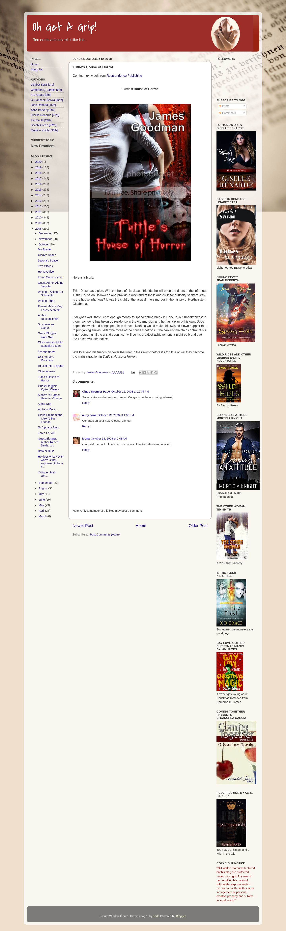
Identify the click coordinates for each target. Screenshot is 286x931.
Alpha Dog (44, 403)
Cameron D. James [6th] (46, 89)
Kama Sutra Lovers (50, 277)
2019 (38, 167)
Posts (224, 106)
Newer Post (82, 525)
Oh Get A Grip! (64, 27)
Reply (86, 402)
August (43, 488)
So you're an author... (46, 326)
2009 (38, 223)
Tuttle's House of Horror (48, 378)
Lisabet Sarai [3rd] (42, 84)
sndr (155, 916)
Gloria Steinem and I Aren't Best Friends (50, 418)
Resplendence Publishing (124, 75)
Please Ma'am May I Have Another (50, 308)
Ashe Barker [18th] (42, 110)
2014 (38, 195)
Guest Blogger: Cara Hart (47, 335)
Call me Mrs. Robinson (46, 358)
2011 (38, 212)
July (42, 493)
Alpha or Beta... (48, 409)
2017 (38, 178)
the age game (46, 351)
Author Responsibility (48, 317)
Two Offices (45, 266)
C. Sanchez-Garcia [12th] (47, 100)
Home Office (46, 271)
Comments (227, 113)
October (44, 244)
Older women (46, 371)
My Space (44, 249)
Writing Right (46, 300)
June (42, 499)
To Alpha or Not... (49, 427)
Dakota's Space (48, 260)
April (42, 510)
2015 (38, 189)
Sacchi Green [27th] (43, 125)
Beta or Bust (46, 451)
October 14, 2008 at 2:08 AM (109, 438)
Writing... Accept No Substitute (50, 293)
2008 (38, 228)
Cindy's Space (47, 255)
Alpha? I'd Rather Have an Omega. (50, 396)
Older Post (198, 525)
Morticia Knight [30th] (44, 130)
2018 (38, 172)
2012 (38, 206)
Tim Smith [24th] (41, 120)
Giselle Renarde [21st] (45, 115)
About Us (37, 69)
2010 (38, 217)
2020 (38, 161)
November (46, 238)
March (43, 516)
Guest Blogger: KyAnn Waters (48, 387)
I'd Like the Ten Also (50, 365)
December (46, 233)
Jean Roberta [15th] (43, 104)
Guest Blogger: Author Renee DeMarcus (48, 442)
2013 (38, 200)
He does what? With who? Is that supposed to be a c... (51, 461)
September (46, 482)
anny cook (89, 415)
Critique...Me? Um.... (47, 474)
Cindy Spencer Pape (96, 391)
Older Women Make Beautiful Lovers (50, 344)
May (42, 505)
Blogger (181, 916)
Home (141, 525)
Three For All (46, 433)
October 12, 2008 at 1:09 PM (116, 415)
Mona (86, 438)
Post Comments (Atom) (105, 534)
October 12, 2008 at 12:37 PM (130, 391)
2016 (38, 184)
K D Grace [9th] (40, 94)
